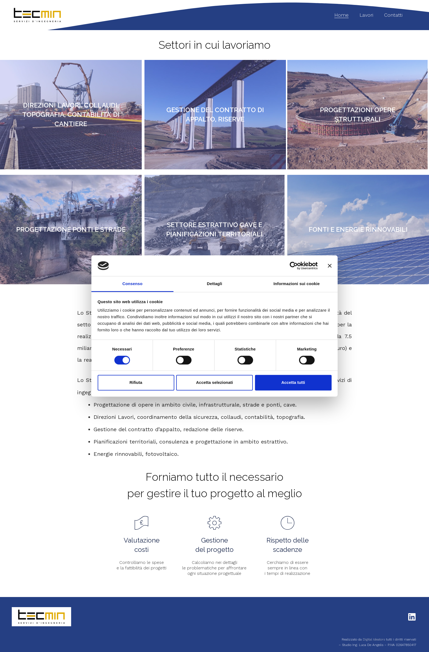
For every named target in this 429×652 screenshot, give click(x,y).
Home (341, 15)
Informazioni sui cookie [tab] (297, 284)
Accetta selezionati (214, 382)
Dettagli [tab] (214, 284)
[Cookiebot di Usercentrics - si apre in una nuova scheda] (294, 266)
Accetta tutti (293, 382)
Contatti (393, 15)
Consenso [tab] (132, 284)
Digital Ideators (374, 639)
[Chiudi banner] (330, 266)
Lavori (366, 15)
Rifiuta (135, 382)
